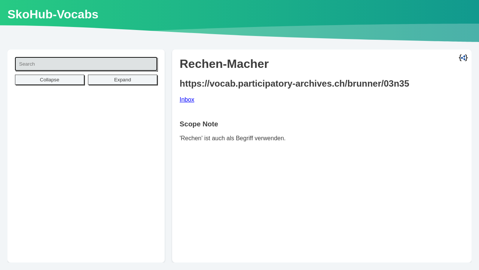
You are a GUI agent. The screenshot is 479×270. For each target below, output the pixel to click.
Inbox (187, 99)
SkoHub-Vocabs (52, 14)
